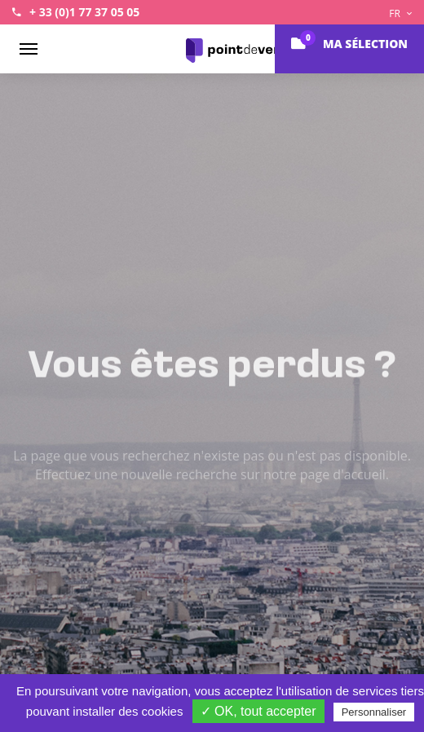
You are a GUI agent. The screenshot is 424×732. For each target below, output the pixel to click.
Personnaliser (374, 712)
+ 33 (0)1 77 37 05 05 (84, 12)
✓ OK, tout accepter (258, 711)
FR (400, 13)
